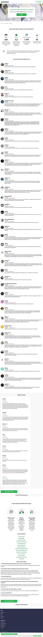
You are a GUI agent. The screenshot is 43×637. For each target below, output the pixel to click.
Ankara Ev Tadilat (21, 536)
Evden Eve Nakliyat (3, 623)
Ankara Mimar (21, 558)
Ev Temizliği (2, 622)
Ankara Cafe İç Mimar (21, 553)
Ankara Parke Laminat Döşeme (21, 552)
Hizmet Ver (39, 1)
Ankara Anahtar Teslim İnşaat (21, 541)
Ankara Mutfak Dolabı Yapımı (21, 557)
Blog (1, 615)
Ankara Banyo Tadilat (21, 540)
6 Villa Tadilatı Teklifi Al (9, 491)
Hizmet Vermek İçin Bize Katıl (21, 495)
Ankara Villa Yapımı (21, 555)
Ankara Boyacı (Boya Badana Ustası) (21, 548)
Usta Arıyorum (3, 626)
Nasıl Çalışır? (3, 612)
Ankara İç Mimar (21, 538)
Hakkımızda (2, 616)
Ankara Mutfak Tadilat (21, 543)
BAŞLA (21, 14)
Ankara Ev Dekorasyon (21, 545)
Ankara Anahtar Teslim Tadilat (21, 550)
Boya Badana (3, 625)
